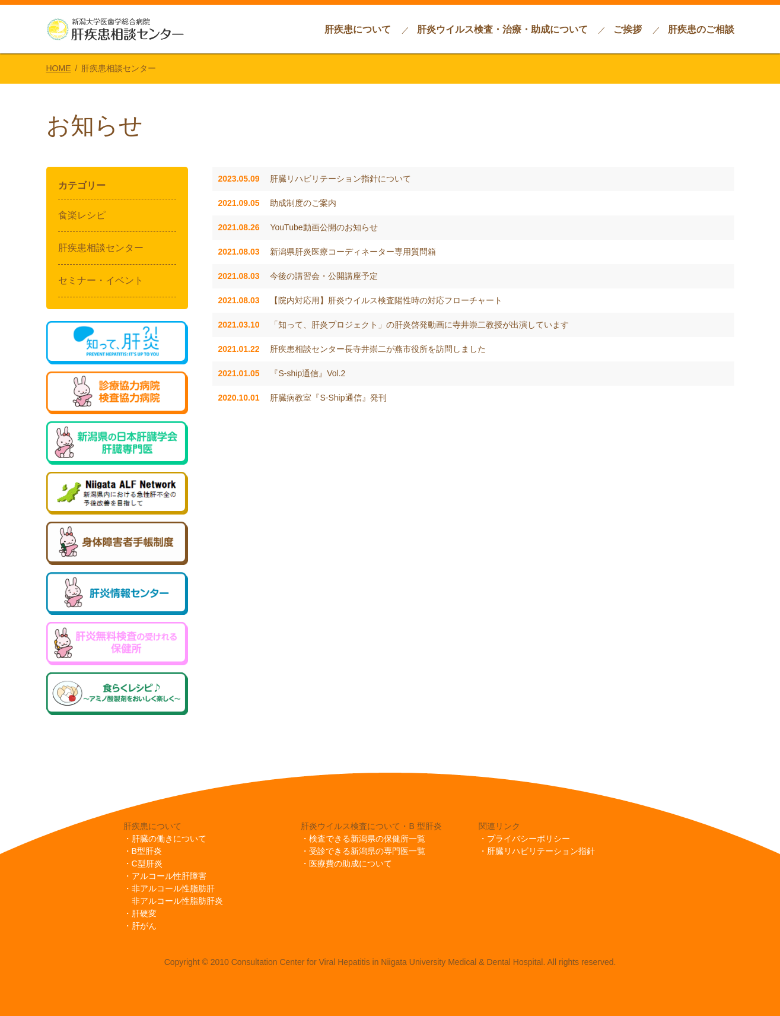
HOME (58, 68)
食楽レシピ (82, 215)
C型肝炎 (147, 863)
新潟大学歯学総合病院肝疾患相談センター (115, 29)
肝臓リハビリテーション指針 (541, 851)
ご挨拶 (627, 29)
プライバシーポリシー (528, 838)
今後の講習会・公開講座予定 (298, 276)
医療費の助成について (350, 863)
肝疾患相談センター (101, 248)
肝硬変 (144, 913)
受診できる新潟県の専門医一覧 (367, 851)
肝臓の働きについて (169, 838)
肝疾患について (357, 29)
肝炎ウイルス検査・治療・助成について (502, 29)
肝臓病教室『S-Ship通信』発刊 (302, 397)
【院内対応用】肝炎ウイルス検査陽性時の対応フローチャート (360, 300)
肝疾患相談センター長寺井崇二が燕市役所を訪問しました (352, 349)
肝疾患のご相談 (701, 29)
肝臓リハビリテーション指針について (315, 178)
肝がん (144, 926)
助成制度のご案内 (277, 203)
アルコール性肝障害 (169, 876)
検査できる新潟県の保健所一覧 (367, 838)
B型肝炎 (147, 851)
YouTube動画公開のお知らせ (298, 227)
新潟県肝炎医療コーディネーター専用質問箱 (327, 251)
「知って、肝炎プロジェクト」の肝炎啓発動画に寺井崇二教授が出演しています (393, 324)
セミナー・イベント (101, 280)
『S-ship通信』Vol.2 (282, 373)
